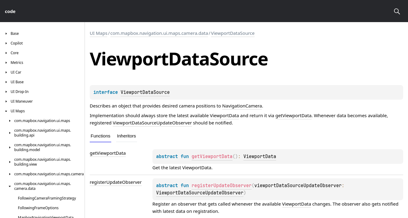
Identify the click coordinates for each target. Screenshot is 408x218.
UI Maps (98, 33)
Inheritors (126, 135)
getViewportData (294, 115)
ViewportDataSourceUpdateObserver (152, 123)
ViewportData (224, 115)
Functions (100, 135)
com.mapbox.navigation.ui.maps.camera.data (159, 33)
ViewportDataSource (233, 33)
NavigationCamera (242, 106)
